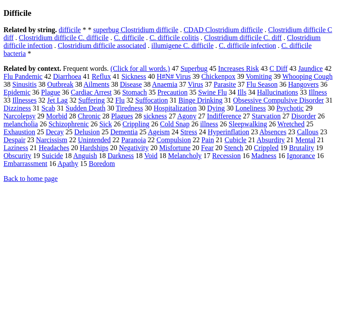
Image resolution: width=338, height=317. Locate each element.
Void (151, 155)
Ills (241, 92)
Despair (15, 140)
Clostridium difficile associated (102, 45)
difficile (70, 29)
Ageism (159, 132)
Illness (318, 92)
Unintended (94, 140)
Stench (233, 147)
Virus (195, 84)
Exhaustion (19, 132)
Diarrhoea (67, 76)
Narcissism (51, 140)
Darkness (120, 155)
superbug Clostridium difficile (135, 29)
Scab (48, 108)
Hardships (94, 147)
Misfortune (175, 147)
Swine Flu (212, 92)
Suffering (91, 100)
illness (209, 124)
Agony (187, 116)
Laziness (16, 147)
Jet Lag (57, 100)
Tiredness (129, 108)
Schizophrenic (68, 124)
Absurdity (271, 140)
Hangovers (303, 84)
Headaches (54, 147)
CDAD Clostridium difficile (223, 29)
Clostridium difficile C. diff (243, 37)
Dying (216, 108)
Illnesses (24, 100)
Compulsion (174, 140)
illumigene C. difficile (182, 45)
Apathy (68, 163)
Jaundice (310, 68)
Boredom (102, 163)
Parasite (224, 84)
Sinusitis (24, 84)
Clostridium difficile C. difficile (64, 37)
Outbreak (60, 84)
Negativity (134, 147)
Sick (105, 124)
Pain (208, 140)
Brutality (301, 147)
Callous (308, 132)
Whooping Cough (307, 76)
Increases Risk (238, 68)
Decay (55, 132)
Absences (272, 132)
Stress (188, 132)
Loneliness (250, 108)
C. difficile (129, 37)
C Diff (278, 68)
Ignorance (301, 155)
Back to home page (31, 178)
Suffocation (151, 100)
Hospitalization (175, 108)
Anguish (85, 155)
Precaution (172, 92)
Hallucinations (277, 92)
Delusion (87, 132)
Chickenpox (218, 76)
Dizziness (17, 108)
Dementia (124, 132)
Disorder (303, 116)
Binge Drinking (201, 100)
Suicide (52, 155)
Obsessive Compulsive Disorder (278, 100)
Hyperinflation (228, 132)
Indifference (224, 116)
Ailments (97, 84)
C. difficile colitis (174, 37)
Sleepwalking (248, 124)
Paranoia (133, 140)
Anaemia (164, 84)
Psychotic (290, 108)
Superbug (193, 68)
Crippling (135, 124)
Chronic (89, 116)
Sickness (133, 76)
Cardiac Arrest (91, 92)
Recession (226, 155)
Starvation (266, 116)
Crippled (266, 147)
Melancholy (185, 155)
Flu (120, 100)
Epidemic (17, 92)
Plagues (122, 116)
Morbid (56, 116)
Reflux (101, 76)
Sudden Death (85, 108)
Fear (207, 147)
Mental (305, 140)
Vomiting (259, 76)
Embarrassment (26, 163)
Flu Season (262, 84)
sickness (155, 116)
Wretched (291, 124)
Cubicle (235, 140)
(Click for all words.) (140, 68)
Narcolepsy (20, 116)
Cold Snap (175, 124)
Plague (50, 92)
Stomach (134, 92)
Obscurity (17, 155)
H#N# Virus (174, 76)
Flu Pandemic (23, 76)
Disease (131, 84)
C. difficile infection (247, 45)
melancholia (21, 124)
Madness (263, 155)
